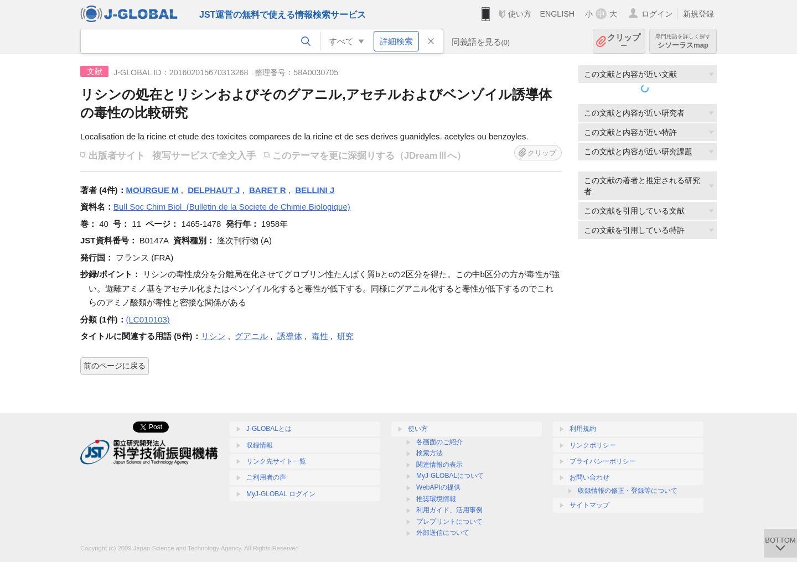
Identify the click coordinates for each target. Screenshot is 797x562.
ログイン (656, 13)
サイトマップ (589, 505)
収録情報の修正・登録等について (627, 491)
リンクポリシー (593, 445)
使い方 (519, 13)
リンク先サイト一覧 (276, 461)
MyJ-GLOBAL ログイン (280, 494)
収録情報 (259, 445)
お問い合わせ (589, 477)
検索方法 (429, 453)
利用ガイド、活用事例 (449, 510)
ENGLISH (557, 13)
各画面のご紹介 (439, 442)
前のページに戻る (115, 365)
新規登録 (698, 13)
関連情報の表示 (439, 465)
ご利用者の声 (266, 477)
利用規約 (583, 429)
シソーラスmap (683, 41)
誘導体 (289, 336)
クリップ (623, 41)
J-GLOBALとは (269, 429)
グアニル (251, 336)
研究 (345, 336)
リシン (213, 336)
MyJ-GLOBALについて (450, 476)
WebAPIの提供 (438, 487)
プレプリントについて (449, 521)
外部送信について (442, 533)
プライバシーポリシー (603, 461)
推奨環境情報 (436, 499)
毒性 (320, 336)
